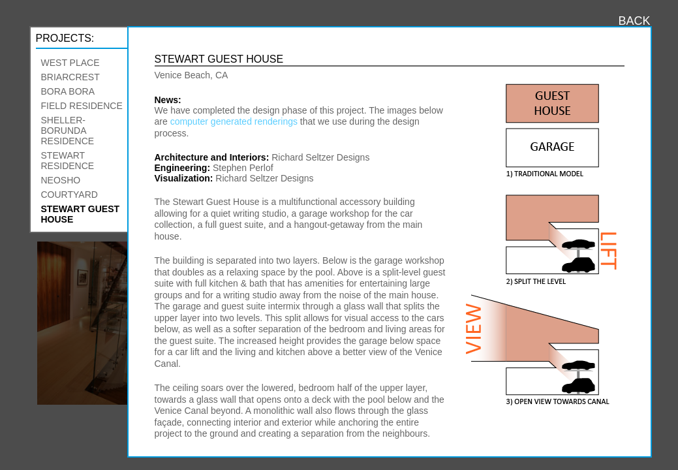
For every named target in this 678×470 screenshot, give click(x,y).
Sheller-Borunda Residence (68, 130)
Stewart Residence (68, 160)
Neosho (61, 180)
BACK (634, 20)
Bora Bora (68, 91)
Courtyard (69, 194)
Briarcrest (70, 77)
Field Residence (82, 106)
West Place (70, 62)
